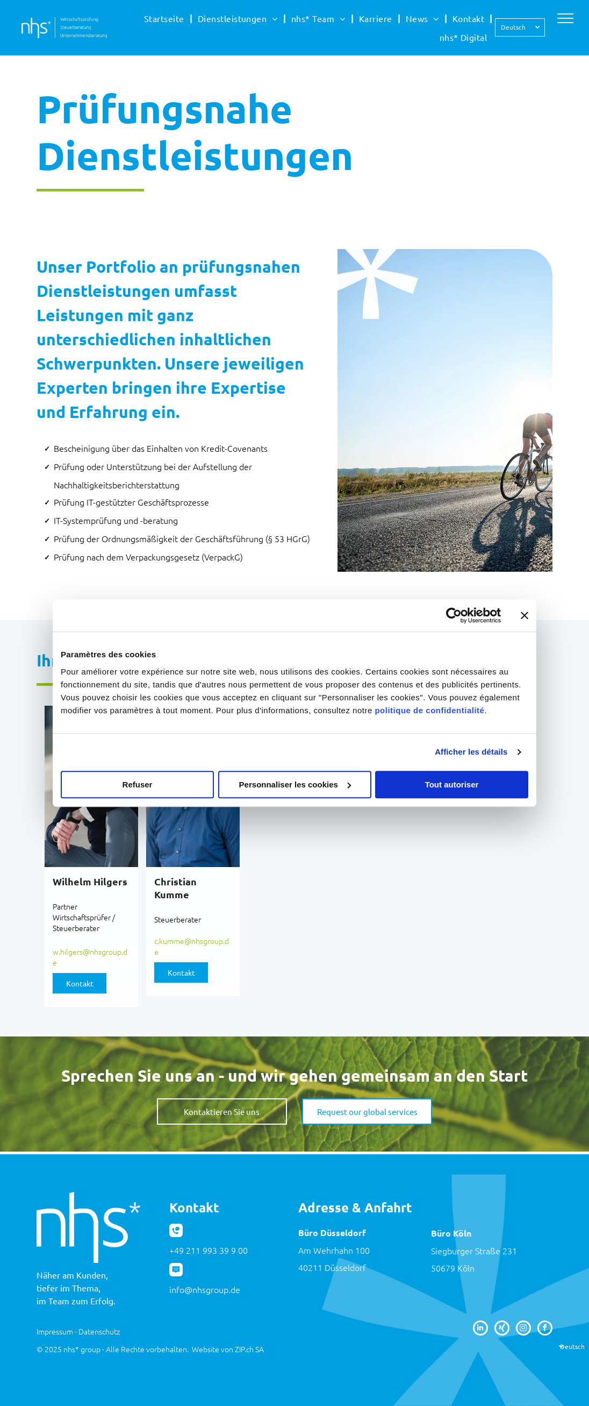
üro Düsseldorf (335, 1232)
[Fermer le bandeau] (524, 615)
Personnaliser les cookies (295, 784)
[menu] (565, 18)
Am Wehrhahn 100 (334, 1250)
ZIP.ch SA (249, 1349)
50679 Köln (453, 1268)
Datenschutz (99, 1331)
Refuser (138, 784)
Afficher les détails (471, 751)
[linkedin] (480, 1329)
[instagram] (523, 1329)
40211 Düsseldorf (332, 1267)
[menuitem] (165, 18)
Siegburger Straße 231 (474, 1250)
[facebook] (544, 1329)
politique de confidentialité (429, 710)
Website (205, 1349)
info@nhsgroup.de (204, 1289)
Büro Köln (451, 1233)
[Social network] (501, 1329)
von (227, 1349)
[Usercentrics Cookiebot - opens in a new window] (454, 615)
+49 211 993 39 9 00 (208, 1250)
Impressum (55, 1331)
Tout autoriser (452, 784)
